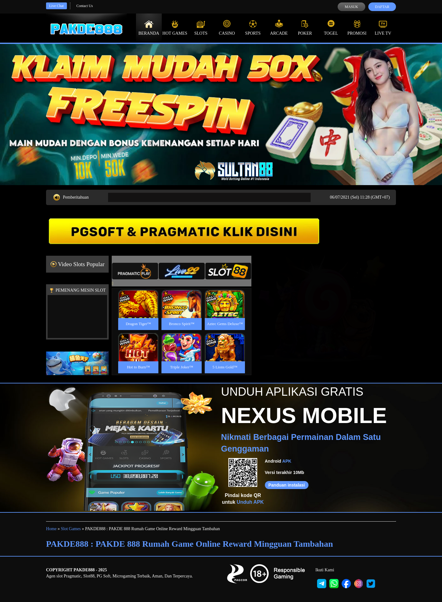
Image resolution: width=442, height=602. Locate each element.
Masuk (351, 7)
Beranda (148, 28)
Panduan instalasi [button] (286, 485)
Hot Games (174, 28)
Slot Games (71, 528)
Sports (253, 28)
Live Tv (383, 28)
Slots (200, 28)
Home (51, 528)
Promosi (356, 28)
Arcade (279, 28)
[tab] (135, 271)
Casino (227, 28)
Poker (305, 28)
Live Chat (56, 6)
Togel (331, 28)
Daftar (382, 7)
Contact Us (84, 6)
